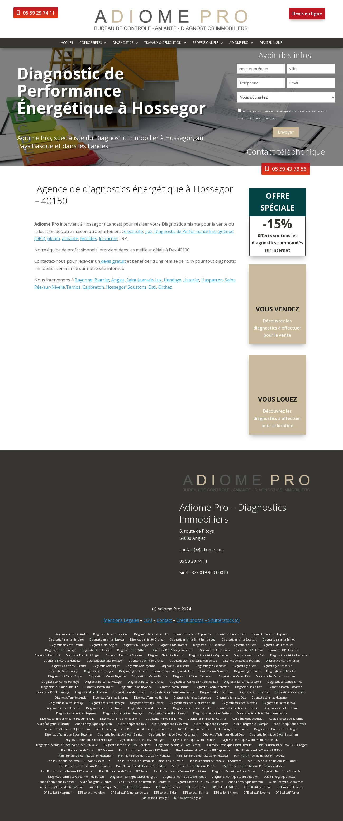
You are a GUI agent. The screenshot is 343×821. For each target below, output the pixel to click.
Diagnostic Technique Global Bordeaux (199, 782)
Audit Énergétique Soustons (154, 730)
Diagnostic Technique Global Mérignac (133, 777)
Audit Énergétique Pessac (279, 777)
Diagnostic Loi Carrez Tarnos (284, 682)
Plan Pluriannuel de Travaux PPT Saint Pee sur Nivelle (149, 761)
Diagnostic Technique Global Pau (281, 772)
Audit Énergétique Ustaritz (231, 730)
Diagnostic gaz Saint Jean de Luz (173, 672)
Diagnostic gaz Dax (244, 666)
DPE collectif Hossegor (155, 798)
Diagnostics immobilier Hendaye (122, 714)
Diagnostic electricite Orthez (146, 661)
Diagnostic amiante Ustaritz (66, 645)
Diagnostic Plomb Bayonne (135, 687)
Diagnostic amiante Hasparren (269, 635)
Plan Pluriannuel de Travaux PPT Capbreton (202, 751)
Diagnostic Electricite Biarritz (165, 656)
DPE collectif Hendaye (91, 793)
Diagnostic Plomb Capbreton (211, 687)
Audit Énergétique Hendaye (211, 724)
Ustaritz (191, 280)
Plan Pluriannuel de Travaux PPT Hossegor (202, 756)
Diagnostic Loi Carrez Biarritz (149, 677)
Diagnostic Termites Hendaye (66, 703)
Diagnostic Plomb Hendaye (53, 693)
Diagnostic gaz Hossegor (98, 672)
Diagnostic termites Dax (231, 698)
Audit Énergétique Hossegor (251, 724)
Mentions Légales (121, 620)
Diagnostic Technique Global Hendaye (88, 740)
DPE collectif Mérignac (136, 788)
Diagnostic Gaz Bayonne (140, 666)
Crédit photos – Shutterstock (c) (208, 620)
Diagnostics (123, 43)
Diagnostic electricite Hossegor (104, 661)
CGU (148, 620)
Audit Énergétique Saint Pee (113, 730)
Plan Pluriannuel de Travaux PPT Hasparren (85, 756)
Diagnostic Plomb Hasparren (285, 687)
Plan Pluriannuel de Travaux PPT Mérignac (180, 772)
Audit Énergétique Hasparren (170, 724)
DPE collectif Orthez (224, 788)
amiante (70, 238)
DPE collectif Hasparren (58, 793)
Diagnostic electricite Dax (249, 656)
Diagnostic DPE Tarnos (249, 651)
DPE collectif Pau (195, 788)
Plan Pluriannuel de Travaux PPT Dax (259, 751)
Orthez (165, 287)
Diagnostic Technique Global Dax (223, 735)
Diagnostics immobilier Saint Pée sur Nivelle (67, 719)
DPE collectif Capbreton (257, 788)
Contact (164, 620)
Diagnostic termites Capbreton (192, 698)
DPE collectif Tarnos (287, 793)
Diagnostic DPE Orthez (131, 651)
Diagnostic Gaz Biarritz (175, 666)
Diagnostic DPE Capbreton (209, 645)
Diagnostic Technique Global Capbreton (172, 735)
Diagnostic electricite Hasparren (289, 656)
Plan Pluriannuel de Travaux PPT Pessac (123, 772)
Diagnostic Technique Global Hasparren (273, 735)
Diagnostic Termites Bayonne (110, 698)
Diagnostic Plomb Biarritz (173, 687)
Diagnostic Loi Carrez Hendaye (60, 682)
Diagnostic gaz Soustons (213, 672)
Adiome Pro (239, 43)
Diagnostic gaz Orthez (133, 672)
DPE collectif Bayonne (257, 793)
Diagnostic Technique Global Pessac (184, 777)
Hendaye (172, 280)
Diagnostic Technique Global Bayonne (68, 735)
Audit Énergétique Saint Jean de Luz (67, 730)
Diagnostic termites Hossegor (106, 703)
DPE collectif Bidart (165, 793)
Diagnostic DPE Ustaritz (283, 651)
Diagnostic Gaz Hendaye (63, 672)
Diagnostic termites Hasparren (269, 698)
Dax (152, 287)
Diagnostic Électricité (47, 656)
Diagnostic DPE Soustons (214, 651)
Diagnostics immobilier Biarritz (192, 709)
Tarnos (73, 287)
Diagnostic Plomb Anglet (98, 687)
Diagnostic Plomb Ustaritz (290, 693)
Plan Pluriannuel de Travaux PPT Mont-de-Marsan (253, 767)
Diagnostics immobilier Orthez (212, 714)
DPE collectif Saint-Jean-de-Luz (129, 793)
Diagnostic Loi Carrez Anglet (65, 677)
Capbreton (93, 287)
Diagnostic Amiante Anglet (71, 635)
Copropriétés (90, 43)
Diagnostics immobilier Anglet (104, 709)
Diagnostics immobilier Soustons (120, 719)
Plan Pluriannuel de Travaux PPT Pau (194, 767)
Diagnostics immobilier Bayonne (147, 709)
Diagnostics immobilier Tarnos (163, 719)
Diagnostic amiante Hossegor (106, 640)
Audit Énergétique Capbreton (93, 724)
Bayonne (83, 280)
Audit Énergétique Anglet (247, 719)
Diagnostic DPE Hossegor (96, 651)
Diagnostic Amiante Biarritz (151, 635)
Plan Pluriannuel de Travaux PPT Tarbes (140, 767)
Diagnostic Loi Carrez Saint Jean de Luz (193, 682)
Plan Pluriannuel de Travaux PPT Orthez (259, 756)
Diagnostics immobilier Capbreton (237, 709)
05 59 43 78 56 (289, 168)
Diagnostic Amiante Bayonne (110, 635)
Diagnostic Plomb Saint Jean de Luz (172, 693)
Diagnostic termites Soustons (239, 703)
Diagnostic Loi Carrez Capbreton (193, 677)
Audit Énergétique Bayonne (286, 719)
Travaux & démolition (163, 43)
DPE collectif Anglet (226, 793)
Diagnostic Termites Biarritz (151, 698)
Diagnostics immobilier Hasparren (76, 714)
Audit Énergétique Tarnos (193, 730)
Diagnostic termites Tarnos (279, 703)
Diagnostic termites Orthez (147, 703)
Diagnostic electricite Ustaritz (69, 666)
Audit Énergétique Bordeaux (245, 782)
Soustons (137, 287)
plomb (53, 238)
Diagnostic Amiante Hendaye (66, 640)
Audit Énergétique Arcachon (286, 782)
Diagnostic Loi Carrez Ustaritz (59, 687)
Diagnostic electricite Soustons (241, 661)
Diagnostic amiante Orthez (147, 640)
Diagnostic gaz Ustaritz (280, 672)
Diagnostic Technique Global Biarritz (119, 735)
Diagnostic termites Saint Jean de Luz (192, 703)
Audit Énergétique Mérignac (57, 782)
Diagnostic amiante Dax (231, 635)
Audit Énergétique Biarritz (53, 724)
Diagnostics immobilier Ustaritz (207, 719)
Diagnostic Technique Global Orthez (192, 740)
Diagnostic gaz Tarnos (247, 672)
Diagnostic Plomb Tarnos (254, 693)
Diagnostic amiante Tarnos (279, 640)
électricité (133, 231)
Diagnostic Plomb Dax (248, 687)
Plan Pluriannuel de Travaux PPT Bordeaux (143, 782)
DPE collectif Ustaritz (290, 788)
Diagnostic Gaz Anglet (106, 666)
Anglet (117, 280)
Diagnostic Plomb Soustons (216, 693)
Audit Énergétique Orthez (290, 724)
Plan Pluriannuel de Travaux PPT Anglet (282, 745)
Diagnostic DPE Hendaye (60, 651)
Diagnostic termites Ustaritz (63, 709)
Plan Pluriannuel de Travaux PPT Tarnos (271, 761)
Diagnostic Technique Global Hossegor (140, 740)
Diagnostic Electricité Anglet (83, 656)
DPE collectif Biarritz (195, 793)
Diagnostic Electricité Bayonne (124, 656)
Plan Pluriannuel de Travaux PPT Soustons (215, 761)
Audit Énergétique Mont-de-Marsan (62, 788)
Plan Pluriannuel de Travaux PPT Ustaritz (84, 767)
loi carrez (108, 238)
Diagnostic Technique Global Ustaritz (229, 745)
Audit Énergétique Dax (132, 724)
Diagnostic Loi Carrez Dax (234, 677)
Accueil (67, 43)
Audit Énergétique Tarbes (95, 782)
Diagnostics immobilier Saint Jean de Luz (262, 714)
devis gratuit (113, 261)
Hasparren (212, 280)
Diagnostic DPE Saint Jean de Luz (172, 651)
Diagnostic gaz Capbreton (211, 666)
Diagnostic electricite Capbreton (208, 656)
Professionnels (205, 43)
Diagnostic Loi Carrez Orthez (146, 682)
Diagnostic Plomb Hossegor (91, 693)
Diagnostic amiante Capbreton (192, 635)
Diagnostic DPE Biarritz (173, 645)
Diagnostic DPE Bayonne (138, 645)
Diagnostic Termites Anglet (71, 698)
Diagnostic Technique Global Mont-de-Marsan (76, 777)
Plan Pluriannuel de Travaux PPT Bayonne (87, 751)
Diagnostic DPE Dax (243, 645)
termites (88, 238)
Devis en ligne (307, 13)
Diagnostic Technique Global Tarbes (234, 772)
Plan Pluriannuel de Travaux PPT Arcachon (67, 772)
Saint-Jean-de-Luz (143, 280)
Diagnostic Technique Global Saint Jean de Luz (249, 740)
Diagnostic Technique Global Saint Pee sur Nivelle (67, 745)
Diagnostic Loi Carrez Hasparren (275, 677)
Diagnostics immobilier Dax (280, 709)
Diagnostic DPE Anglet (103, 645)
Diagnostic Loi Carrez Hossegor (103, 682)
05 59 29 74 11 (39, 12)
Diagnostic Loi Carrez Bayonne (107, 677)
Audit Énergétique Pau (103, 788)
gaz (148, 231)
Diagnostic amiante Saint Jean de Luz (192, 640)
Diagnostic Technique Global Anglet (276, 730)
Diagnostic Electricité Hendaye (62, 661)
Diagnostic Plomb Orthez (129, 693)
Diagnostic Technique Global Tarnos (178, 745)
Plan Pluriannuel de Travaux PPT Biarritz (144, 751)
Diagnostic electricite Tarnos (282, 661)
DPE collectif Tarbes (168, 788)
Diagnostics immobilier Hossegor (167, 714)
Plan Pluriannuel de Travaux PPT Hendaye (144, 756)
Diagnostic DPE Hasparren (277, 645)
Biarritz (101, 280)
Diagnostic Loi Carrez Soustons (242, 682)
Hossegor (116, 287)
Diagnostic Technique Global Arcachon (235, 777)
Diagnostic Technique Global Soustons (126, 745)
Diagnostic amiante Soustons (239, 640)
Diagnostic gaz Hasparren (277, 666)
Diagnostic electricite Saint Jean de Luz (193, 661)
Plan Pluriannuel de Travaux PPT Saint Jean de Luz (78, 761)
